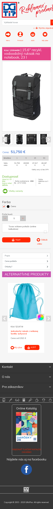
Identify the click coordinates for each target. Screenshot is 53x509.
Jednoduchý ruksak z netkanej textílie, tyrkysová (24, 332)
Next (48, 139)
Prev (4, 139)
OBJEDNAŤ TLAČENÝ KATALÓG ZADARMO (26, 450)
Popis (7, 255)
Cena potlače (11, 261)
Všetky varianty (12, 191)
